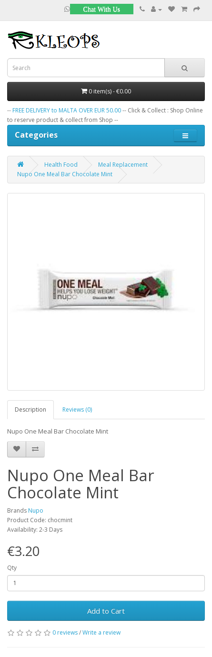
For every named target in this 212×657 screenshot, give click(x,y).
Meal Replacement (123, 165)
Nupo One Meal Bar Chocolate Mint (64, 174)
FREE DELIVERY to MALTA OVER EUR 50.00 (66, 110)
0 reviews (65, 632)
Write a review (101, 632)
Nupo (35, 510)
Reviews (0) (77, 409)
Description (30, 409)
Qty (12, 568)
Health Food (61, 165)
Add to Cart (106, 611)
